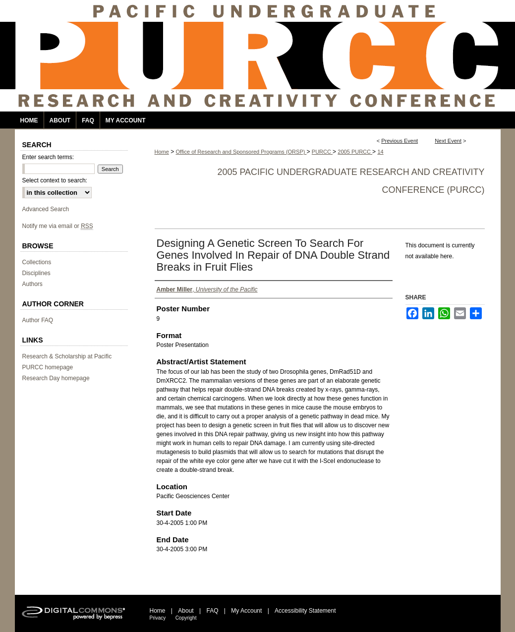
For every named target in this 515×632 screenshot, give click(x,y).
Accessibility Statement (305, 610)
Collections (37, 262)
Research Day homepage (56, 378)
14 (380, 152)
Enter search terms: (48, 157)
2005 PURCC (355, 152)
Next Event (448, 141)
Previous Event (399, 141)
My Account (246, 610)
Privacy (158, 618)
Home (162, 152)
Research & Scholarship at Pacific (67, 356)
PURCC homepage (47, 367)
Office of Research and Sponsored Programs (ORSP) (241, 152)
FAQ (212, 610)
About (185, 610)
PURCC (322, 152)
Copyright (186, 618)
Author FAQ (38, 320)
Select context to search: (54, 180)
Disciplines (36, 273)
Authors (32, 284)
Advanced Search (45, 209)
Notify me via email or (57, 226)
